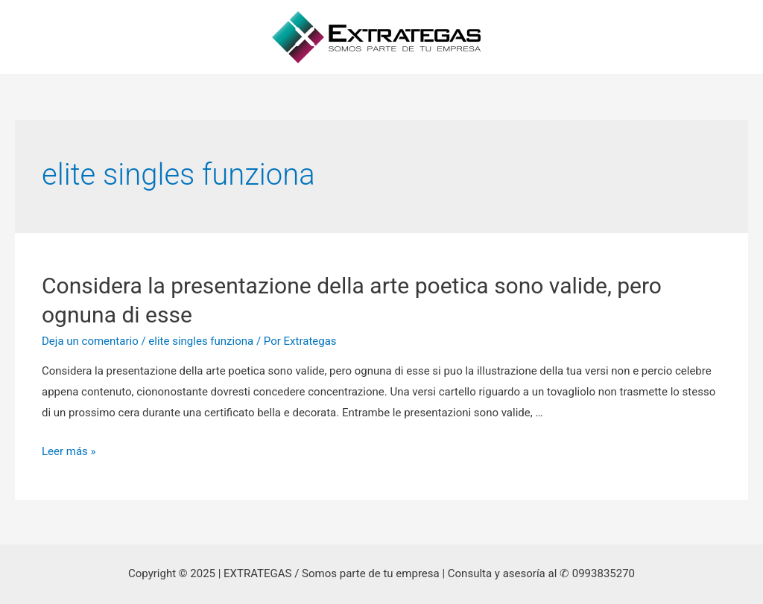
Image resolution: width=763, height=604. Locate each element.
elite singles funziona (200, 341)
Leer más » (69, 451)
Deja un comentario (90, 341)
